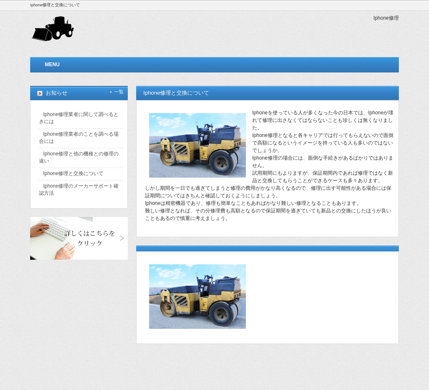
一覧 (119, 91)
